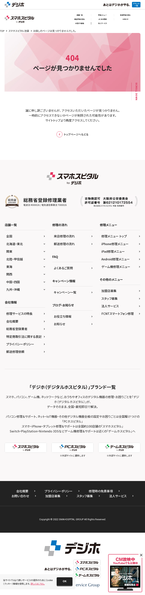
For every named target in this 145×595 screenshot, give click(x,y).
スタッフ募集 (109, 298)
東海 (9, 267)
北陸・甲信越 (14, 259)
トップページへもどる (72, 134)
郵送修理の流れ (79, 19)
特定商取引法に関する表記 (24, 336)
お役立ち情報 (79, 23)
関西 (9, 274)
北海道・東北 (14, 244)
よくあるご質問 (63, 268)
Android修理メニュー (115, 259)
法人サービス (102, 23)
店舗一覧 (80, 15)
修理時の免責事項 (101, 491)
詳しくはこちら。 (38, 583)
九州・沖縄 (13, 289)
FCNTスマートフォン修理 (117, 313)
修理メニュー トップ (114, 236)
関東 (9, 251)
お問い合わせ (20, 496)
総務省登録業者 (16, 329)
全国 (9, 236)
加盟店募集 (108, 291)
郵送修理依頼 (15, 352)
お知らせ (125, 19)
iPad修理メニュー (113, 251)
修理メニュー (102, 15)
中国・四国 (13, 282)
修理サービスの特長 (19, 313)
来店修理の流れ (125, 15)
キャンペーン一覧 (65, 292)
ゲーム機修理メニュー (115, 267)
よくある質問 (102, 19)
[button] (64, 581)
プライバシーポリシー (20, 344)
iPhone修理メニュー (115, 244)
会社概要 (12, 321)
